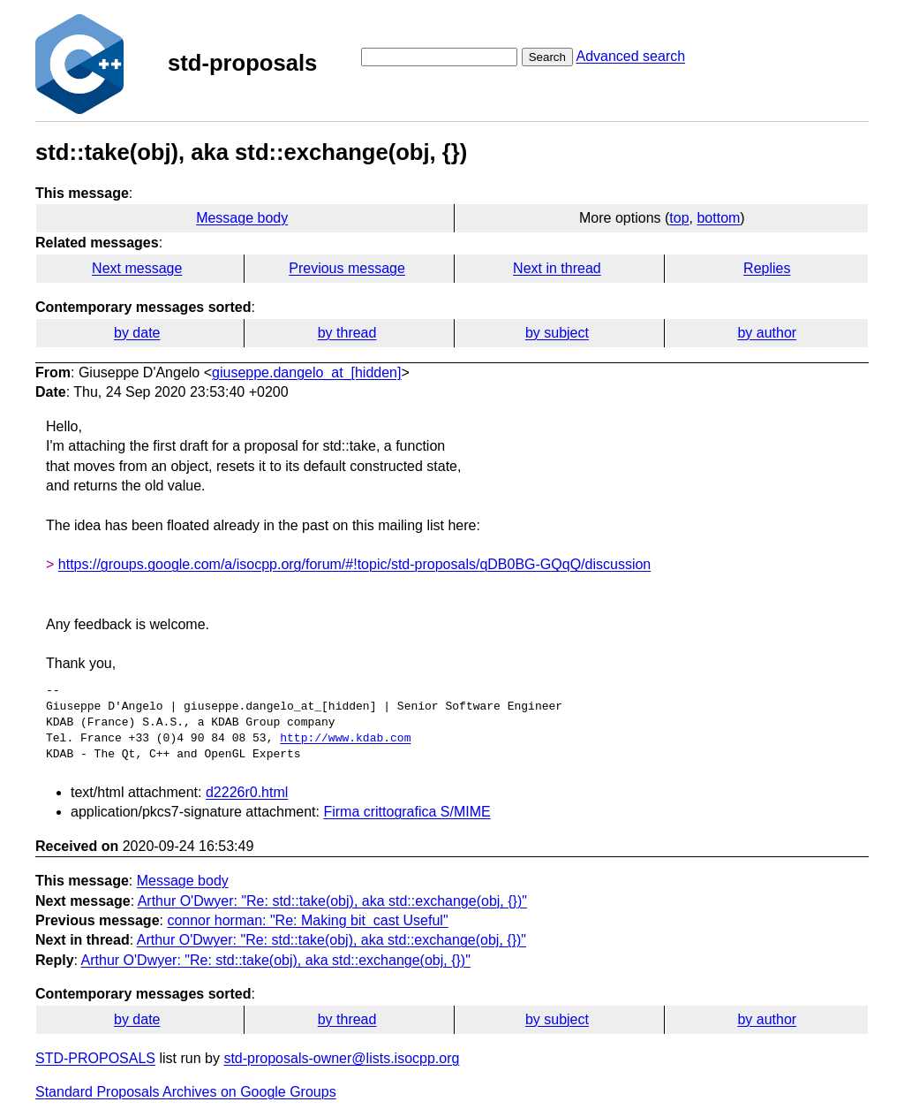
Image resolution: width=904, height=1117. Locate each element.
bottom (718, 217)
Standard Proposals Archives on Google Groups (185, 1091)
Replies (766, 268)
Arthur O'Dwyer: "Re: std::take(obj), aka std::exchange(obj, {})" (332, 900)
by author (766, 332)
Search (547, 57)
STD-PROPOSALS (95, 1058)
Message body (242, 217)
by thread (347, 332)
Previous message (347, 268)
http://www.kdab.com (345, 739)
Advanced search (630, 56)
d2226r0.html (247, 792)
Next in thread (557, 268)
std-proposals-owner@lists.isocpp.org (341, 1058)
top (679, 217)
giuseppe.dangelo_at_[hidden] (306, 372)
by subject (557, 332)
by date (137, 332)
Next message (137, 268)
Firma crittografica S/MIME (406, 811)
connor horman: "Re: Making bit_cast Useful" (307, 920)
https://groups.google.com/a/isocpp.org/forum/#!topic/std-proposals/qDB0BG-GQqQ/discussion (354, 564)
